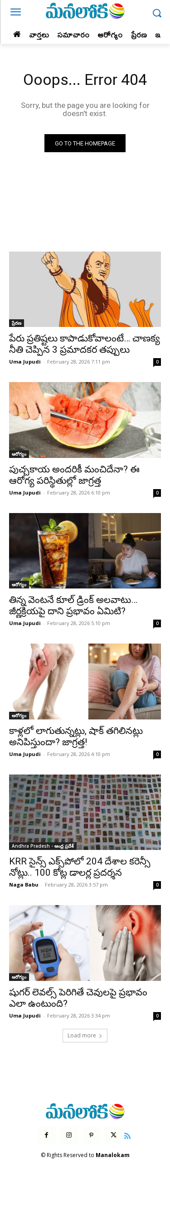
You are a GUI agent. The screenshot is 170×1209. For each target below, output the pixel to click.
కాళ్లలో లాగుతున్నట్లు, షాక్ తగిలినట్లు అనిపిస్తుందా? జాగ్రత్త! (76, 736)
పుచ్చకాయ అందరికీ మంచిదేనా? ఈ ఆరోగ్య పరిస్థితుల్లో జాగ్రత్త (74, 475)
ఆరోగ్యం (19, 454)
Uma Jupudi (25, 361)
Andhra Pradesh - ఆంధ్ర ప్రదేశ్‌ (43, 846)
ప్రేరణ (16, 323)
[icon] (127, 1135)
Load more (85, 1035)
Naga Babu (24, 884)
